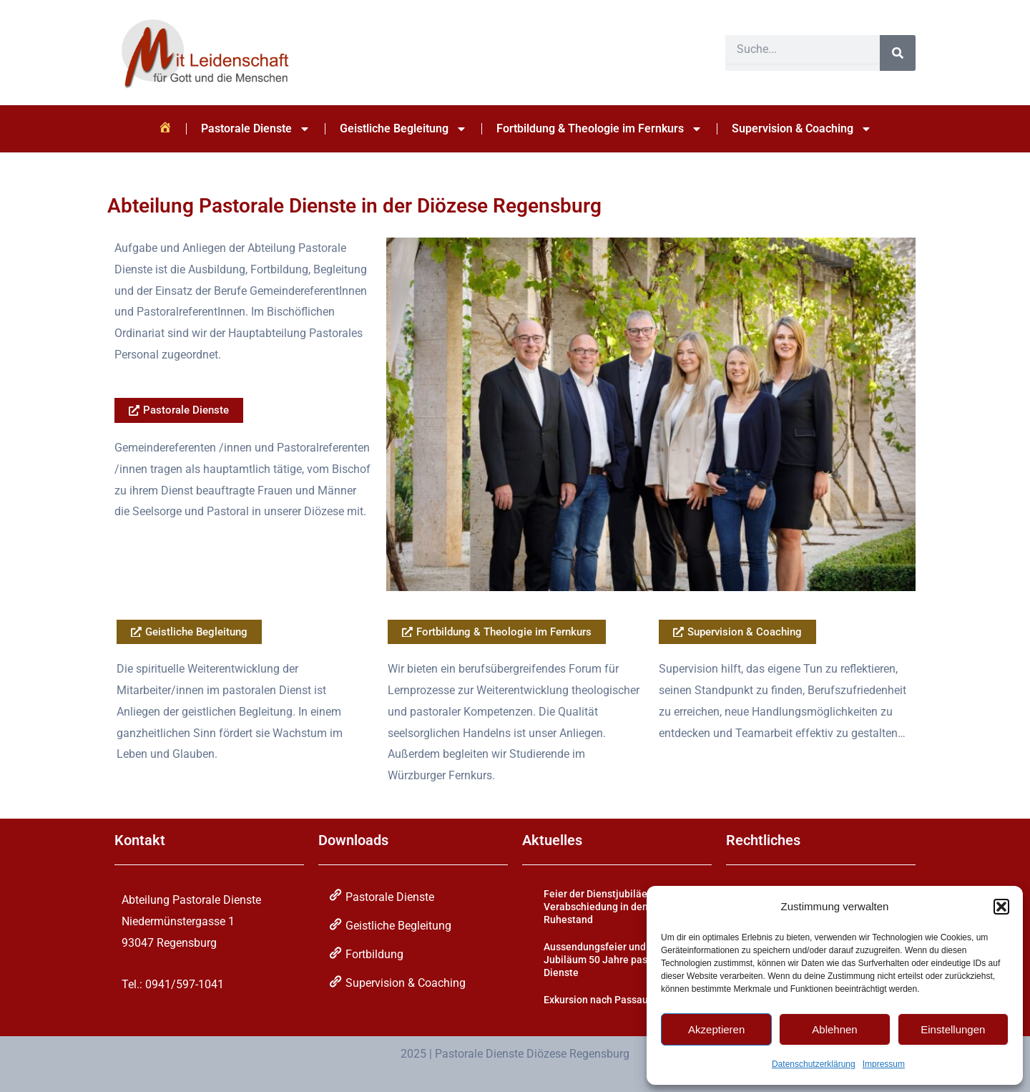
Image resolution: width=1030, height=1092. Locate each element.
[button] (1001, 907)
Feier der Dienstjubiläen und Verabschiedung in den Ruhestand (608, 906)
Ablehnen (834, 1029)
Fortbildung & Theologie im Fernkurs (599, 129)
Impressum (884, 1064)
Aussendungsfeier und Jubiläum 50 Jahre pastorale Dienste (609, 959)
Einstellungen (953, 1029)
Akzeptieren (716, 1029)
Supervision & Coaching (802, 129)
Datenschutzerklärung (813, 1064)
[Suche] (898, 53)
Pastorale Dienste (255, 129)
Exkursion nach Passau (596, 999)
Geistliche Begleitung (403, 129)
